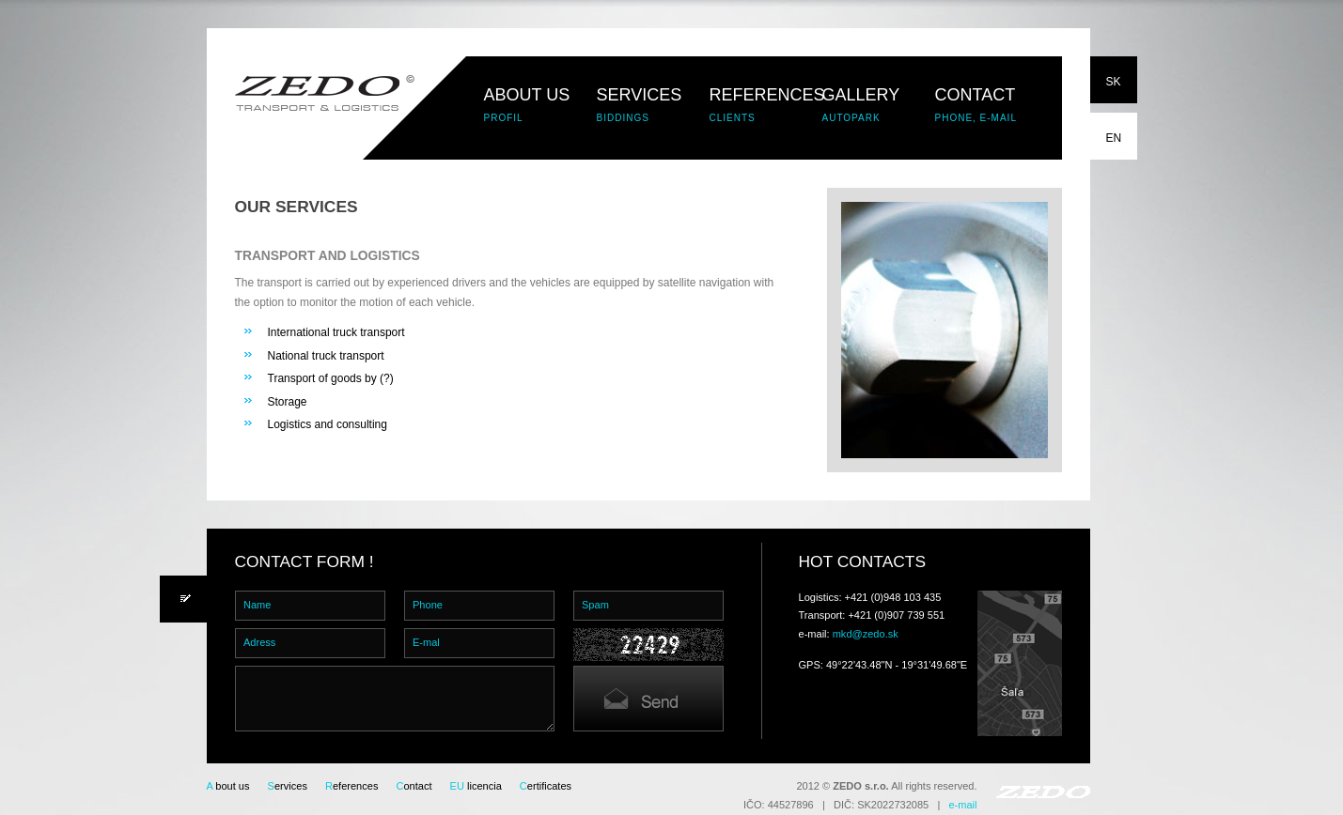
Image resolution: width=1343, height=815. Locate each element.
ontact (413, 786)
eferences (351, 786)
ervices (287, 786)
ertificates (545, 786)
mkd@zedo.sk (865, 633)
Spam (595, 604)
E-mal (426, 642)
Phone (428, 604)
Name (257, 604)
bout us (228, 786)
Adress (259, 642)
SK (1113, 81)
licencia (476, 786)
